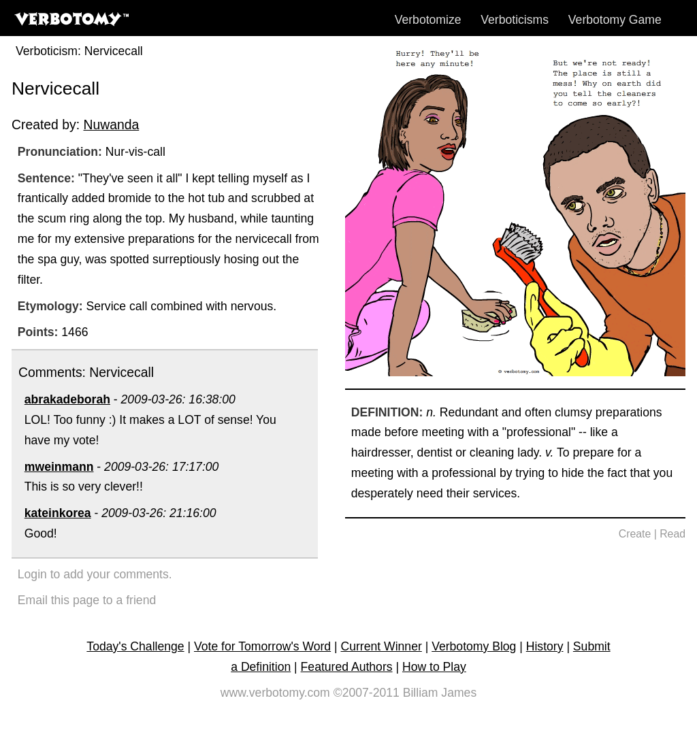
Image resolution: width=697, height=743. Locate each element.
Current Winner (381, 646)
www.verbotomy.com (275, 692)
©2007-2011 (367, 692)
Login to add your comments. (95, 574)
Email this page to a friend (87, 600)
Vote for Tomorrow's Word (262, 646)
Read (672, 534)
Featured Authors (347, 667)
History (545, 646)
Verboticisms (515, 20)
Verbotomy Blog (474, 646)
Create (635, 534)
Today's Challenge (135, 646)
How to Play (434, 667)
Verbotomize (428, 20)
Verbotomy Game (615, 20)
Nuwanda (111, 124)
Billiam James (440, 692)
